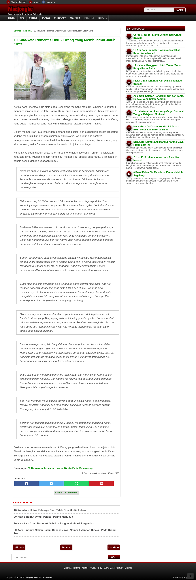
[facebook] (26, 483)
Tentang (76, 568)
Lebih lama (113, 547)
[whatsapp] (76, 483)
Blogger (187, 577)
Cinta (22, 18)
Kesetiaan (46, 18)
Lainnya (101, 18)
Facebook (50, 2)
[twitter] (51, 483)
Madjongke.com (18, 2)
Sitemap (128, 568)
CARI (179, 9)
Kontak (36, 2)
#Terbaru (73, 493)
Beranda (11, 18)
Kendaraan (89, 18)
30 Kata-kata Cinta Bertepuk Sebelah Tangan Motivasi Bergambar (54, 523)
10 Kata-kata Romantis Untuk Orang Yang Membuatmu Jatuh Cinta (64, 42)
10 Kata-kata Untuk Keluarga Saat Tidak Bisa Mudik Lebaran (51, 510)
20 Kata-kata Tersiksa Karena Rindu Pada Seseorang (60, 468)
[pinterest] (101, 483)
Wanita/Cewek (60, 18)
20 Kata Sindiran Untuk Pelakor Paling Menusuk (43, 516)
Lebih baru (19, 547)
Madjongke (20, 9)
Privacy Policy (96, 568)
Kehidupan (33, 18)
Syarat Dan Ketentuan (113, 568)
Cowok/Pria (75, 18)
